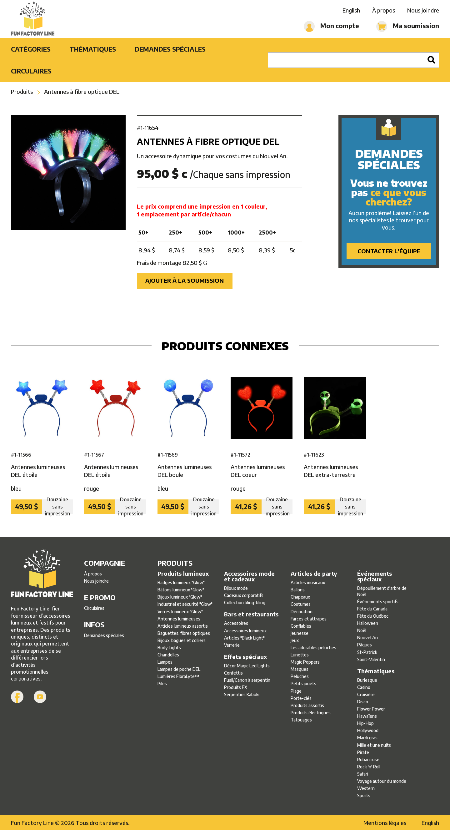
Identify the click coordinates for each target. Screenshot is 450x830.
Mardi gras (367, 737)
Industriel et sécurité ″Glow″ (185, 604)
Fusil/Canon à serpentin (247, 680)
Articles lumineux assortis (183, 626)
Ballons (298, 589)
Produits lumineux (183, 573)
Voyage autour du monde (381, 781)
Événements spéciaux (374, 576)
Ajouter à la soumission (184, 280)
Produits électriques (311, 712)
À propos (383, 10)
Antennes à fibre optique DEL (81, 91)
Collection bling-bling (244, 602)
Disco (362, 701)
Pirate (363, 752)
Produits (22, 91)
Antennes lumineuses (179, 618)
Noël (361, 630)
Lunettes (300, 654)
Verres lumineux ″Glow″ (180, 611)
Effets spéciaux (245, 657)
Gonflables (301, 626)
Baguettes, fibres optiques (184, 633)
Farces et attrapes (309, 618)
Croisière (366, 694)
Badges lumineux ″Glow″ (181, 582)
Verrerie (232, 645)
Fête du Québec (372, 616)
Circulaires (31, 71)
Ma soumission (407, 26)
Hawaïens (367, 716)
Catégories (31, 49)
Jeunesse (299, 633)
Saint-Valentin (371, 659)
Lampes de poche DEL (179, 669)
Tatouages (301, 719)
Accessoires (236, 623)
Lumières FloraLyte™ (178, 676)
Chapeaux (300, 597)
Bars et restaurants (251, 614)
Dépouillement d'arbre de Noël (382, 591)
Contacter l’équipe (389, 251)
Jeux (295, 640)
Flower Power (371, 708)
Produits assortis (307, 705)
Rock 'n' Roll (368, 766)
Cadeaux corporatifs (243, 595)
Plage (296, 691)
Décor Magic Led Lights (247, 665)
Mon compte (331, 26)
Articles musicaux (308, 582)
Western (366, 788)
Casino (363, 687)
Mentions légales (384, 822)
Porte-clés (301, 698)
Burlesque (367, 680)
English (351, 10)
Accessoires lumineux (245, 630)
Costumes (301, 604)
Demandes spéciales (170, 49)
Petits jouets (303, 683)
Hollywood (367, 730)
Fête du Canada (372, 608)
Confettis (233, 673)
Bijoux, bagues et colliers (182, 640)
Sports (363, 795)
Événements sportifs (377, 601)
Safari (362, 774)
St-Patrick (367, 652)
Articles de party (314, 573)
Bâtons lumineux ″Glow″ (181, 589)
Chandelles (168, 654)
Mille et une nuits (374, 745)
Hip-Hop (365, 723)
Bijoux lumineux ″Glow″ (180, 597)
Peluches (300, 676)
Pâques (364, 644)
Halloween (367, 623)
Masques (299, 669)
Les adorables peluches (313, 647)
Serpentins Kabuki (241, 694)
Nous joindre (423, 10)
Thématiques (92, 49)
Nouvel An (367, 637)
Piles (162, 683)
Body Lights (169, 647)
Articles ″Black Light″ (244, 637)
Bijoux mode (236, 588)
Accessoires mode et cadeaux (249, 576)
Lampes (165, 662)
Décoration (301, 611)
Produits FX (235, 687)
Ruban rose (368, 759)
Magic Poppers (305, 662)
